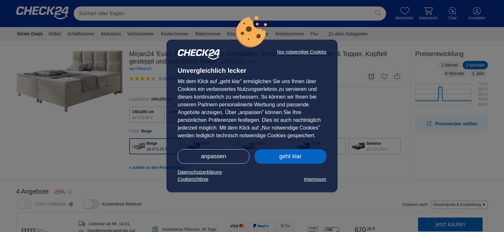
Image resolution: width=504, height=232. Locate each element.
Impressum (315, 179)
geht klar (290, 156)
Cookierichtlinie (193, 179)
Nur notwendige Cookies (301, 51)
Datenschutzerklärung (200, 172)
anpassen (213, 156)
